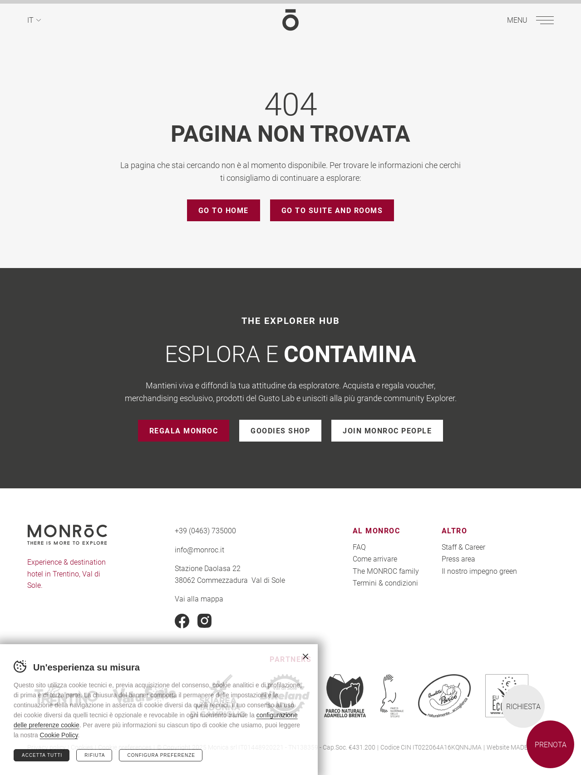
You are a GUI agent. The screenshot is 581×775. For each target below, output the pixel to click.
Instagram (204, 621)
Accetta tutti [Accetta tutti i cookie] (42, 755)
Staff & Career (463, 546)
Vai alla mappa (199, 598)
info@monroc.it (199, 549)
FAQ (359, 546)
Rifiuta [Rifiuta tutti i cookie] (94, 755)
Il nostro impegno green (479, 571)
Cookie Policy (59, 735)
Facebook (182, 621)
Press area (458, 558)
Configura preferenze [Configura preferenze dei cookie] (161, 755)
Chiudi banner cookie (305, 656)
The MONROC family (386, 571)
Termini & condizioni (385, 582)
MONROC (290, 19)
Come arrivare (375, 558)
